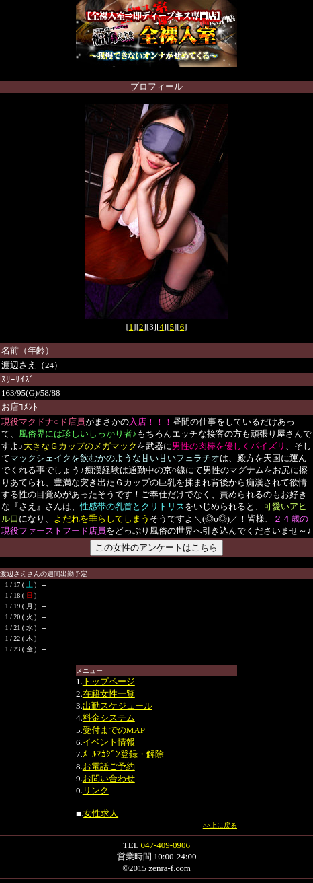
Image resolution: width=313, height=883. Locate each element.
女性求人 (100, 813)
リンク (96, 790)
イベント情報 (109, 742)
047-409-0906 (165, 845)
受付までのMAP (114, 730)
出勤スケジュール (117, 706)
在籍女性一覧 (109, 693)
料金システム (109, 718)
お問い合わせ (109, 778)
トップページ (109, 681)
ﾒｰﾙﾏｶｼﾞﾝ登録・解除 (123, 754)
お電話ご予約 (109, 766)
